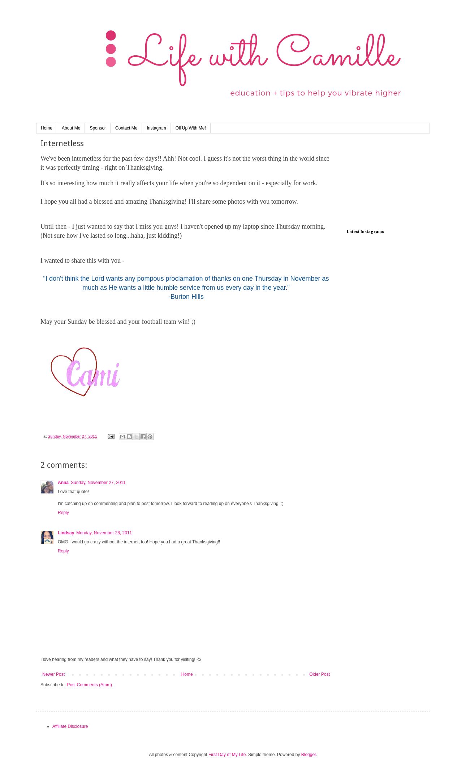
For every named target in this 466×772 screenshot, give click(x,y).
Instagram (156, 128)
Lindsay (66, 532)
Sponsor (98, 128)
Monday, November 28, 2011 (104, 532)
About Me (71, 128)
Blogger (308, 754)
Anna (63, 482)
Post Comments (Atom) (89, 684)
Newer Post (53, 674)
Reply (63, 512)
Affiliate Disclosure (70, 726)
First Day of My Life (227, 754)
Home (46, 128)
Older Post (319, 674)
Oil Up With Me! (191, 128)
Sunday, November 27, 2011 (98, 482)
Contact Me (126, 128)
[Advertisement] (383, 182)
